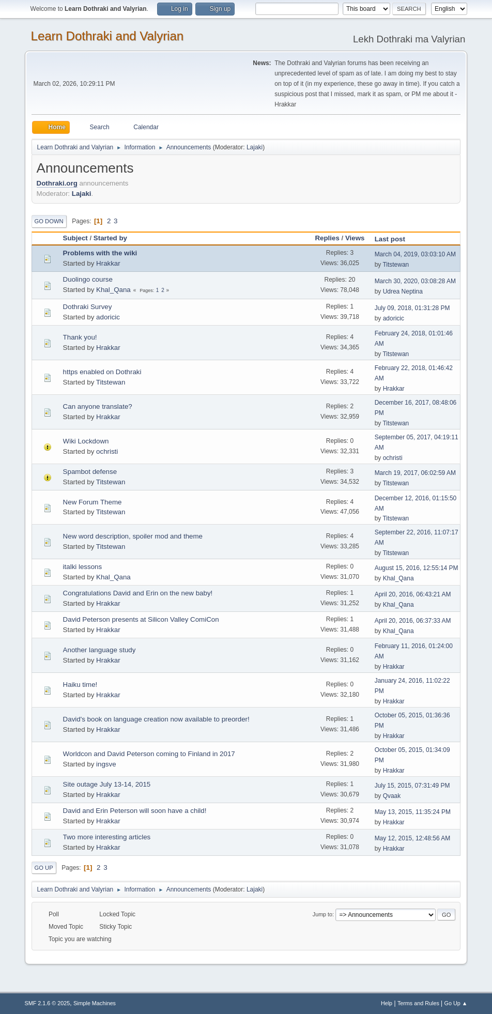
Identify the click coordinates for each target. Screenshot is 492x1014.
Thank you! (80, 337)
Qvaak (392, 796)
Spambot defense (90, 471)
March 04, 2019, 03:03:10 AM (415, 254)
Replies (327, 238)
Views (355, 238)
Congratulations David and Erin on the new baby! (138, 593)
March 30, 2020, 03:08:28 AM (415, 281)
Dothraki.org (57, 183)
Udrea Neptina (403, 291)
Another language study (99, 650)
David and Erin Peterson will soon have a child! (135, 811)
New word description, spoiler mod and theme (133, 536)
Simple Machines (94, 1003)
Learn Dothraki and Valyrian (107, 36)
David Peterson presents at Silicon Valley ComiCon (141, 619)
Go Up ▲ (456, 1003)
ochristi (107, 451)
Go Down (49, 221)
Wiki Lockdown (86, 441)
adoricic (108, 317)
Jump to (322, 914)
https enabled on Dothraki (102, 372)
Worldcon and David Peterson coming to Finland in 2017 (149, 754)
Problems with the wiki (100, 253)
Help (386, 1003)
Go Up (44, 868)
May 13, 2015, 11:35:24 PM (413, 812)
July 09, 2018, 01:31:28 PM (412, 308)
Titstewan (395, 264)
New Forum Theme (92, 502)
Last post (394, 239)
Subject (75, 238)
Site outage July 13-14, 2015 (107, 784)
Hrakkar (108, 263)
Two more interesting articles (107, 837)
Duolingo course (88, 279)
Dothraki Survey (87, 307)
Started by (110, 238)
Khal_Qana (113, 290)
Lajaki (255, 147)
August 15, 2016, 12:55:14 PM (416, 568)
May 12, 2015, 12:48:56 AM (413, 838)
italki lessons (82, 567)
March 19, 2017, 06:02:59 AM (415, 473)
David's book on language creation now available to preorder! (156, 719)
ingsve (106, 764)
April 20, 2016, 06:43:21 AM (413, 594)
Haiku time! (80, 684)
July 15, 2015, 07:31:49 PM (412, 785)
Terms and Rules (418, 1003)
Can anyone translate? (97, 406)
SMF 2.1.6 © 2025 (47, 1003)
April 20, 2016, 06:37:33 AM (413, 620)
